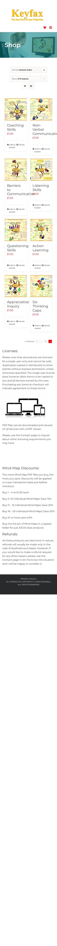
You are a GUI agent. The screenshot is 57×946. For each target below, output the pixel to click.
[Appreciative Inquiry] (16, 286)
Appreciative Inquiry (18, 304)
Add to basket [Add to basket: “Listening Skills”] (38, 206)
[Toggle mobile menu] (50, 27)
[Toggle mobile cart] (44, 27)
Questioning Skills (18, 248)
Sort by (22, 70)
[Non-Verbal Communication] (41, 109)
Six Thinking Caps (40, 306)
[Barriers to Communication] (16, 170)
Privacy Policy (29, 579)
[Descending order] (44, 70)
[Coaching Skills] (16, 109)
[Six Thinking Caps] (41, 286)
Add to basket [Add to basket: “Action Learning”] (38, 266)
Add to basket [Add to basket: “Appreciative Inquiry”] (12, 322)
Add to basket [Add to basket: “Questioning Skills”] (12, 266)
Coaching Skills (15, 127)
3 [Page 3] (45, 341)
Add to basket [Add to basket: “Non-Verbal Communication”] (38, 150)
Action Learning (40, 248)
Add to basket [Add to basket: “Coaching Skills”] (12, 146)
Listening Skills (41, 187)
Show (20, 79)
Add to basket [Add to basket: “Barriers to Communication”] (12, 210)
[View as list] (31, 86)
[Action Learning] (41, 230)
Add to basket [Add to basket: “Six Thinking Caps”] (38, 326)
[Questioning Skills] (16, 230)
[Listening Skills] (41, 170)
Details (21, 145)
